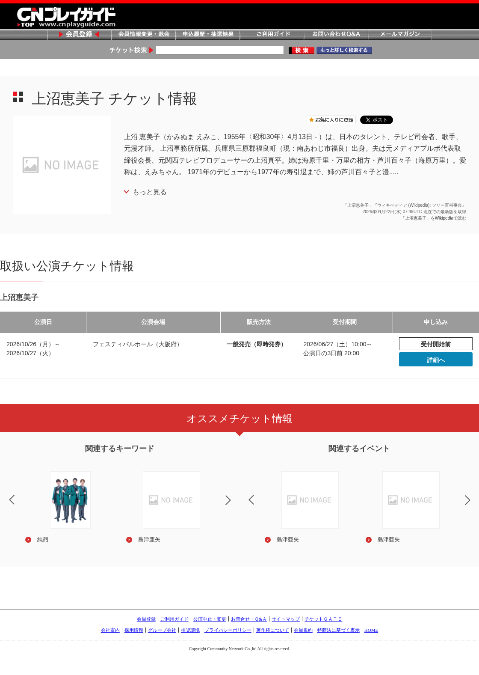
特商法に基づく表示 (338, 630)
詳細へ (436, 360)
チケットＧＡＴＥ (323, 618)
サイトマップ (286, 618)
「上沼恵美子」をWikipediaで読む (433, 218)
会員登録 (79, 35)
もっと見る (150, 192)
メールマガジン (400, 35)
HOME (371, 630)
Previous (244, 494)
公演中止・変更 (209, 618)
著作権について (272, 630)
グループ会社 (162, 630)
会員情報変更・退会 (143, 35)
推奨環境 (190, 630)
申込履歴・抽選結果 (207, 35)
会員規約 (303, 630)
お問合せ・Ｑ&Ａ (249, 618)
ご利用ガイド (272, 35)
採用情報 (133, 630)
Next (235, 505)
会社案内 (110, 630)
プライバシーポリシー (227, 630)
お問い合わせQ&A (336, 35)
